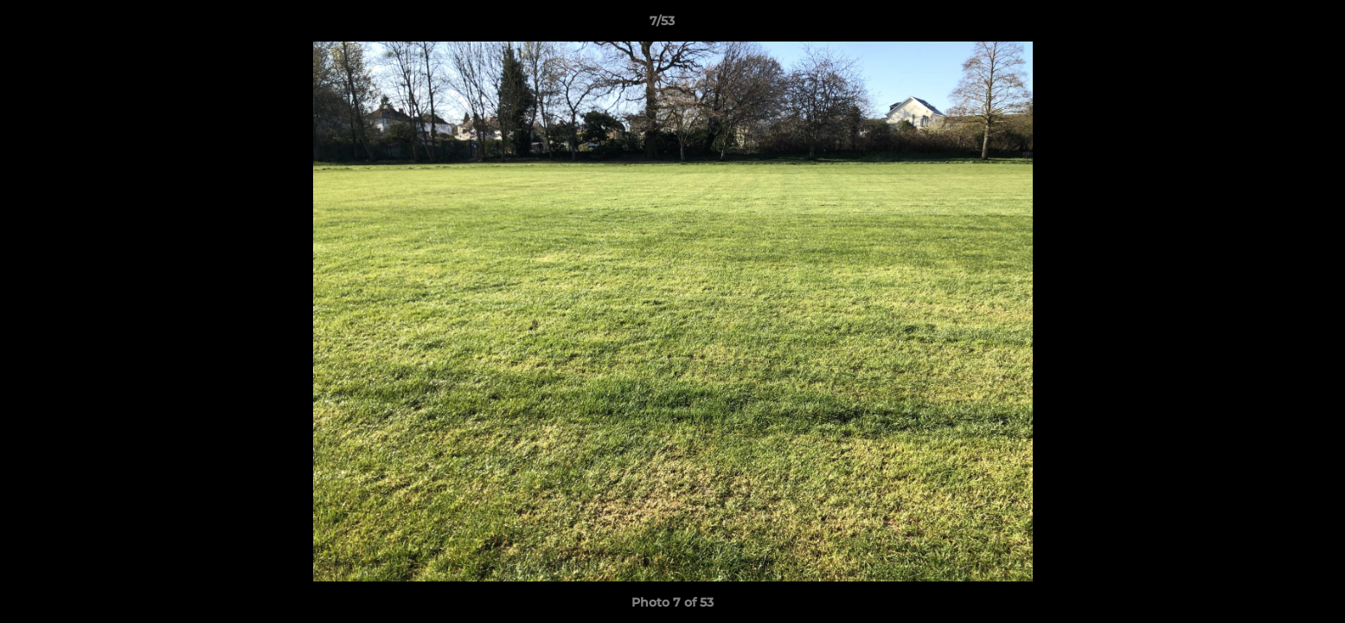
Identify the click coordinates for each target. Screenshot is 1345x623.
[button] (1272, 25)
